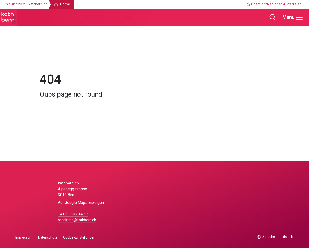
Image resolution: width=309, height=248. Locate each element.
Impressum (23, 237)
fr (292, 236)
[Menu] (292, 17)
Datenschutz (47, 237)
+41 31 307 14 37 (73, 214)
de (285, 236)
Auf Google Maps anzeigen (81, 202)
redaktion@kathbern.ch (77, 220)
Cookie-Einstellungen (79, 237)
